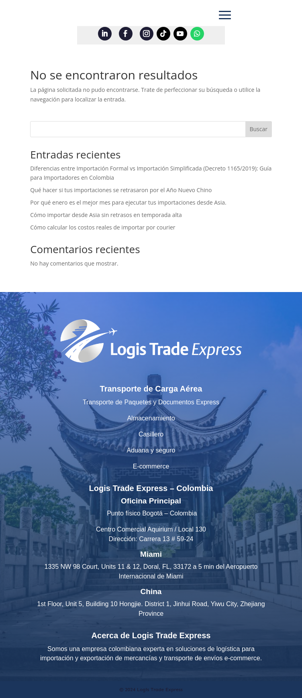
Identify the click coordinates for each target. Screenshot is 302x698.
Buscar (258, 129)
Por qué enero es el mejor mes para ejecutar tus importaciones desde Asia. (128, 202)
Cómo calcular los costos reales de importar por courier (102, 227)
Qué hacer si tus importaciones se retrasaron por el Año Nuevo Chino (121, 190)
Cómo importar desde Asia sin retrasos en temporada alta (106, 215)
